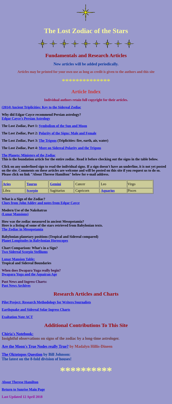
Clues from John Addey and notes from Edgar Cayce (41, 203)
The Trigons (48, 140)
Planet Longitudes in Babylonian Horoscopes (35, 240)
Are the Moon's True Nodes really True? (35, 346)
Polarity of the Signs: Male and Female (67, 133)
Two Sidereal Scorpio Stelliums (25, 252)
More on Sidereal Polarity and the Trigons (70, 148)
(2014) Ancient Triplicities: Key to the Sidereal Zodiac (41, 107)
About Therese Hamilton (20, 382)
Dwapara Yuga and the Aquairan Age (29, 274)
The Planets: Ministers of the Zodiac (28, 155)
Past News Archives (16, 285)
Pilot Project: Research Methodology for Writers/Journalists (46, 302)
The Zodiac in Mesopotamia (22, 229)
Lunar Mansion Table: (18, 259)
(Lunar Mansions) (15, 214)
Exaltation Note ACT (17, 317)
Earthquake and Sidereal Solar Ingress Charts (36, 309)
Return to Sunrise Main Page (23, 389)
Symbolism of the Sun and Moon (63, 126)
